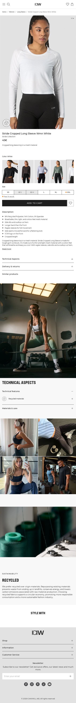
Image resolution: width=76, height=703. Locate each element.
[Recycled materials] (5, 124)
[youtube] (49, 684)
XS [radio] (8, 192)
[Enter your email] (34, 676)
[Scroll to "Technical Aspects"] (38, 259)
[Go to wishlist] (67, 4)
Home (4, 12)
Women (11, 12)
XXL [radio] (68, 192)
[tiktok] (43, 684)
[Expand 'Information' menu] (38, 647)
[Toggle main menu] (4, 4)
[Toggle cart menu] (72, 4)
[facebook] (26, 684)
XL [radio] (56, 192)
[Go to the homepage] (38, 4)
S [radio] (20, 192)
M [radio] (32, 192)
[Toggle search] (8, 4)
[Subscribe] (70, 676)
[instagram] (32, 684)
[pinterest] (37, 684)
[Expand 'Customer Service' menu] (38, 654)
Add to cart (34, 203)
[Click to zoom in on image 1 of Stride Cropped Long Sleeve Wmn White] (38, 72)
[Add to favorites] (70, 203)
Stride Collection (8, 137)
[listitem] (10, 171)
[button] (38, 266)
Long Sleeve (21, 12)
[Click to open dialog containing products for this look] (19, 437)
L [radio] (43, 192)
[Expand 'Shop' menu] (38, 640)
